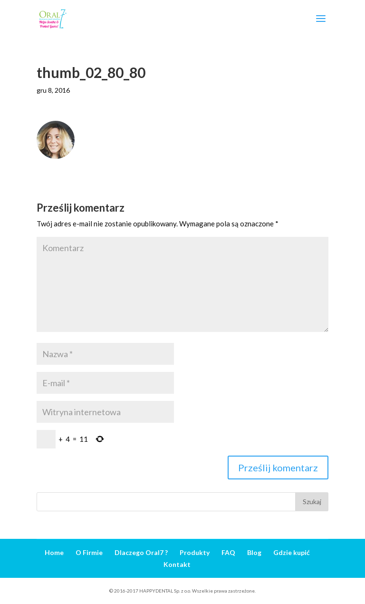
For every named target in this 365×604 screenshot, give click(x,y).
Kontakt (177, 564)
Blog (254, 552)
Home (54, 552)
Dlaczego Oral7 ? (141, 552)
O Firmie (89, 552)
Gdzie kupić (291, 552)
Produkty (195, 552)
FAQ (228, 552)
